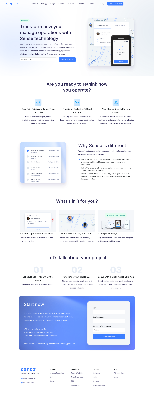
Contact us (96, 373)
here (73, 344)
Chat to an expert (115, 4)
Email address (98, 317)
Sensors (61, 4)
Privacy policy (119, 373)
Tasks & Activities (77, 373)
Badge (52, 4)
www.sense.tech (27, 383)
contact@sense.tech (28, 378)
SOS (72, 381)
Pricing (102, 4)
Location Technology (39, 4)
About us (93, 4)
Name (95, 308)
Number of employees (102, 326)
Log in (36, 373)
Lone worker (75, 385)
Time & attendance (77, 377)
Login (116, 377)
